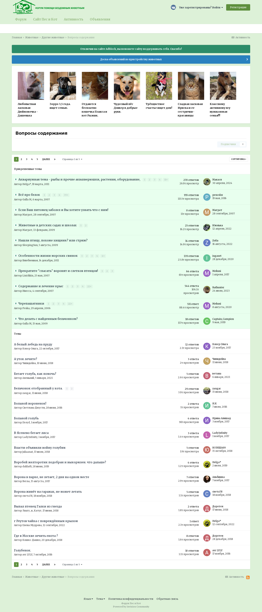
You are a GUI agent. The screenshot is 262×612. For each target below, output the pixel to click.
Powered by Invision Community (131, 606)
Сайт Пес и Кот (45, 19)
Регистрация (238, 7)
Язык (88, 599)
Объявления (100, 19)
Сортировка (238, 159)
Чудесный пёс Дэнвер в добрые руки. (126, 107)
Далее (46, 159)
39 (66, 195)
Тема (100, 599)
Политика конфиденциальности (130, 599)
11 (166, 179)
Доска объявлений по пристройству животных (131, 59)
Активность (73, 19)
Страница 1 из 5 (72, 159)
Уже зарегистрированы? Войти (201, 7)
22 (89, 286)
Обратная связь (167, 599)
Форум (21, 19)
